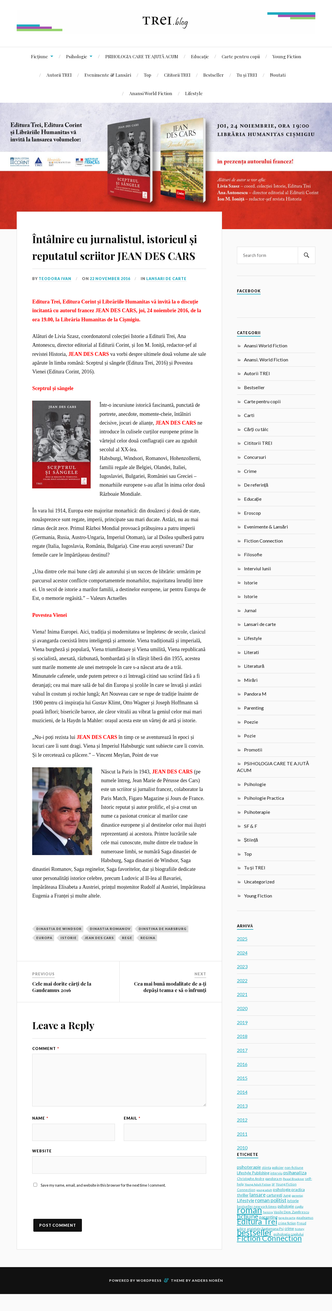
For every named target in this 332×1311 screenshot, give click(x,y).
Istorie (250, 582)
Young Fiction (287, 56)
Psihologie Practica (264, 798)
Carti (249, 415)
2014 (242, 1092)
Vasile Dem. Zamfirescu (291, 1212)
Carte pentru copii (241, 56)
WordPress (148, 1297)
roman (249, 1209)
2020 (242, 1008)
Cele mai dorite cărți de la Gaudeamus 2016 (61, 1003)
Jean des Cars (99, 954)
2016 (242, 1064)
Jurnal (250, 610)
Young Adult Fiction (258, 1184)
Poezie (251, 722)
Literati (251, 652)
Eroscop (252, 513)
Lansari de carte (167, 295)
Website (42, 1168)
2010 (242, 1147)
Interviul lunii (257, 568)
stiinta (266, 1167)
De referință (256, 485)
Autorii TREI (59, 75)
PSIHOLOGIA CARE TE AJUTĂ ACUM (141, 56)
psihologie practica (289, 1189)
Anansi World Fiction (150, 93)
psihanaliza (295, 1172)
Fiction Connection (263, 540)
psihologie (286, 1206)
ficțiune (247, 1216)
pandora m (273, 1178)
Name (40, 1135)
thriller (243, 1195)
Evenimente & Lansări (108, 75)
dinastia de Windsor (59, 946)
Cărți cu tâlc (256, 429)
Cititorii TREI (177, 75)
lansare (258, 1195)
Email (132, 1135)
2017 (242, 1050)
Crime (250, 471)
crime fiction (287, 1223)
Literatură (254, 666)
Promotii (253, 749)
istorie (69, 954)
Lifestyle (194, 93)
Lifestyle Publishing (253, 1173)
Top (147, 75)
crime (289, 1228)
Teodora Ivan (55, 295)
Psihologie (76, 56)
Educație (200, 56)
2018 (242, 1036)
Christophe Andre (250, 1178)
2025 (242, 938)
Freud (301, 1223)
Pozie (250, 735)
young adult (264, 1190)
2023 (242, 966)
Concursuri (255, 457)
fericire (268, 1212)
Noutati (277, 75)
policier (278, 1167)
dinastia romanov (110, 946)
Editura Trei (257, 1221)
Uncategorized (259, 881)
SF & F (250, 826)
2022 (242, 980)
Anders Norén (207, 1297)
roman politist (270, 1200)
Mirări (251, 680)
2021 (242, 994)
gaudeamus (304, 1217)
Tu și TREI (247, 75)
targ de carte (286, 1217)
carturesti (274, 1195)
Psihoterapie (257, 812)
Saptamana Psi (273, 1228)
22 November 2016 (110, 295)
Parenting (254, 708)
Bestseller (213, 75)
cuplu (299, 1206)
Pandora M (255, 693)
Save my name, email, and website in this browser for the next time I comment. (103, 1202)
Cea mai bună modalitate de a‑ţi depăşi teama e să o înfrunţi (170, 1003)
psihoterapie (249, 1167)
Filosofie (253, 554)
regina (147, 954)
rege (127, 954)
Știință (251, 839)
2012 (242, 1120)
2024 (242, 952)
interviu (276, 1173)
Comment (45, 1065)
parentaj (297, 1195)
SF (273, 1184)
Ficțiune (39, 56)
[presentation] (76, 1224)
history (299, 1229)
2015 (242, 1078)
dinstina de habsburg (163, 946)
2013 (242, 1105)
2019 (242, 1022)
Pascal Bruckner (293, 1178)
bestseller (255, 1232)
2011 (242, 1134)
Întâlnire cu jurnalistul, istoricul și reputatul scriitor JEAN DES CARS (117, 254)
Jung (287, 1195)
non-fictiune (294, 1167)
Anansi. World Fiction (266, 359)
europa (44, 954)
